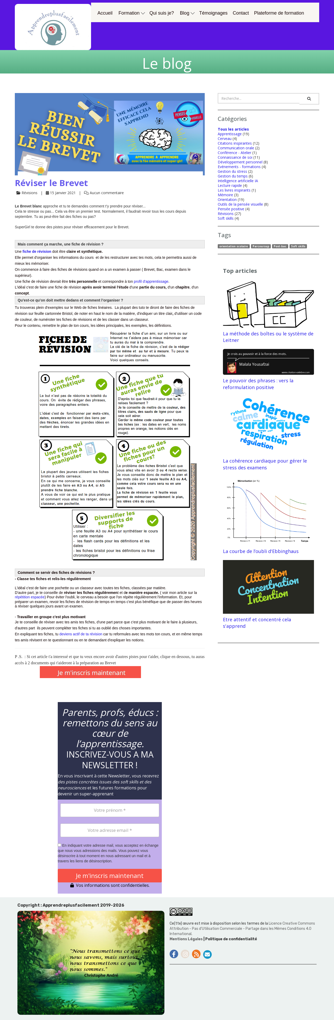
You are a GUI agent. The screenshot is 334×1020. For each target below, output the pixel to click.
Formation (132, 13)
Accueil (105, 13)
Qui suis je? (162, 13)
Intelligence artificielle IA (238, 180)
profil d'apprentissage (151, 281)
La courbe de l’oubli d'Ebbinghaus (268, 515)
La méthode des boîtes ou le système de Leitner (268, 312)
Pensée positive (231, 208)
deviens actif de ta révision (80, 634)
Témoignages (213, 13)
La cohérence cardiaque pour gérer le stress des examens (268, 433)
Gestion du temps (233, 176)
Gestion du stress (232, 171)
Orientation (227, 199)
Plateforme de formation (279, 13)
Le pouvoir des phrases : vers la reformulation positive (268, 369)
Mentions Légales (186, 939)
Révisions (226, 213)
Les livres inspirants (234, 190)
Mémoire (225, 194)
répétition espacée (29, 597)
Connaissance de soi (235, 157)
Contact (241, 13)
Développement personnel (240, 161)
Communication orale (236, 147)
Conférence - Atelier (234, 152)
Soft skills (226, 218)
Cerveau (225, 138)
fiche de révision (37, 251)
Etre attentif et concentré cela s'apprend (268, 594)
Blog (187, 13)
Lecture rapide (230, 185)
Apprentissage (230, 133)
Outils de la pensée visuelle (240, 204)
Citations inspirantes (235, 143)
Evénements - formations (239, 166)
